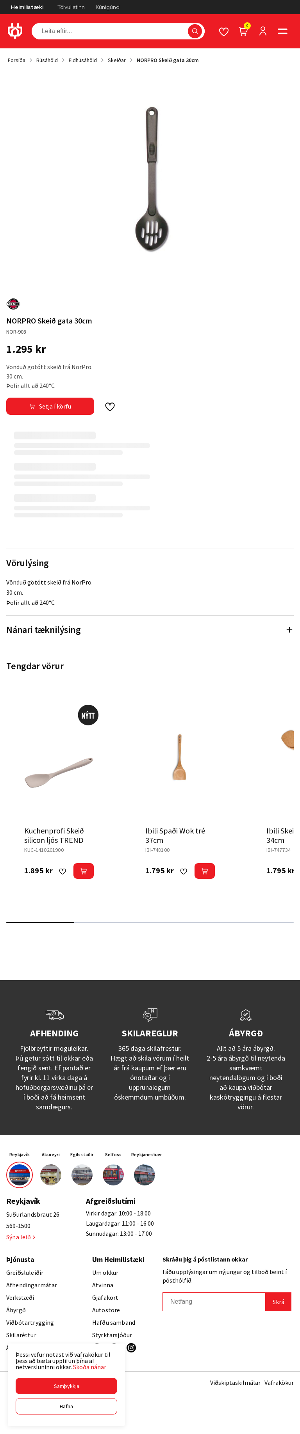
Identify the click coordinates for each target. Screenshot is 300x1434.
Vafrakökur (279, 1382)
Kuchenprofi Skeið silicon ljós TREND (54, 835)
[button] (66, 1386)
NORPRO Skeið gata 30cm (168, 60)
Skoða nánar (89, 1367)
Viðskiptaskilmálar (235, 1382)
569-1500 (18, 1226)
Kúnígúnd (108, 7)
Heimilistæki (27, 7)
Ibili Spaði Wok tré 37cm (175, 835)
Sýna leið (20, 1237)
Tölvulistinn (71, 7)
